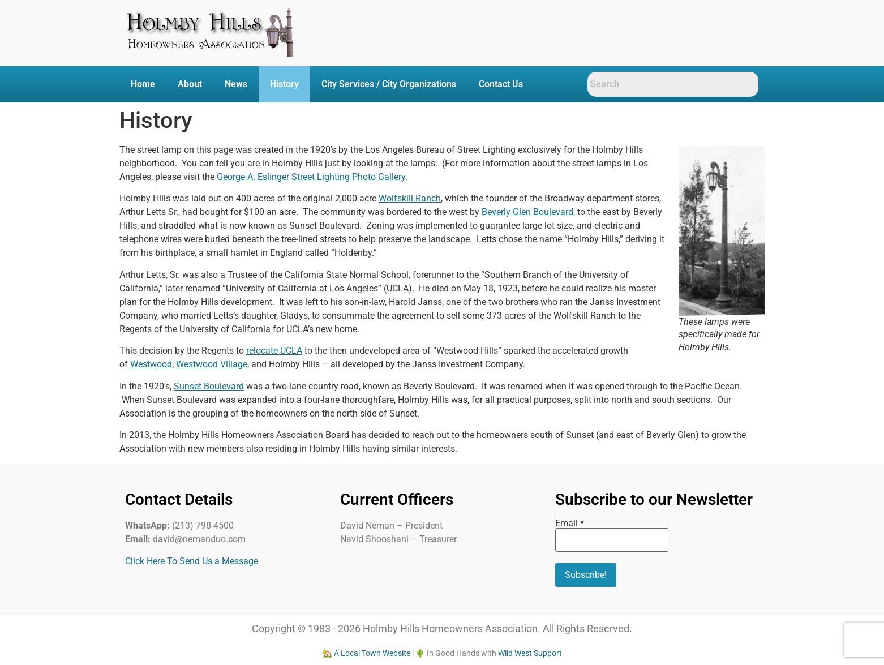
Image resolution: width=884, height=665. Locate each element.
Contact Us (501, 84)
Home (143, 84)
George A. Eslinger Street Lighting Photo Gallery (311, 176)
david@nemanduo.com (199, 539)
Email (569, 523)
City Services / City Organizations (388, 84)
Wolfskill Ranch (410, 198)
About (190, 84)
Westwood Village (211, 364)
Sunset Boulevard (209, 386)
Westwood (151, 364)
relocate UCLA (274, 350)
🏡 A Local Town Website (366, 653)
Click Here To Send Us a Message (191, 561)
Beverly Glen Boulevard (527, 212)
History (284, 84)
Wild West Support (530, 653)
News (236, 84)
